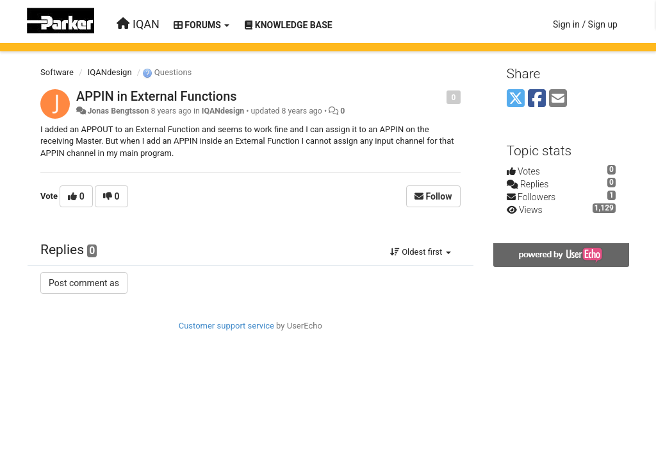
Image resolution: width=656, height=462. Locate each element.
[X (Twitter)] (516, 99)
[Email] (558, 99)
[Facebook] (537, 99)
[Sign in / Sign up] (585, 24)
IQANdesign (110, 72)
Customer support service (226, 325)
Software (57, 72)
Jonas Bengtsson (118, 111)
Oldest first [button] (420, 252)
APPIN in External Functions (156, 96)
